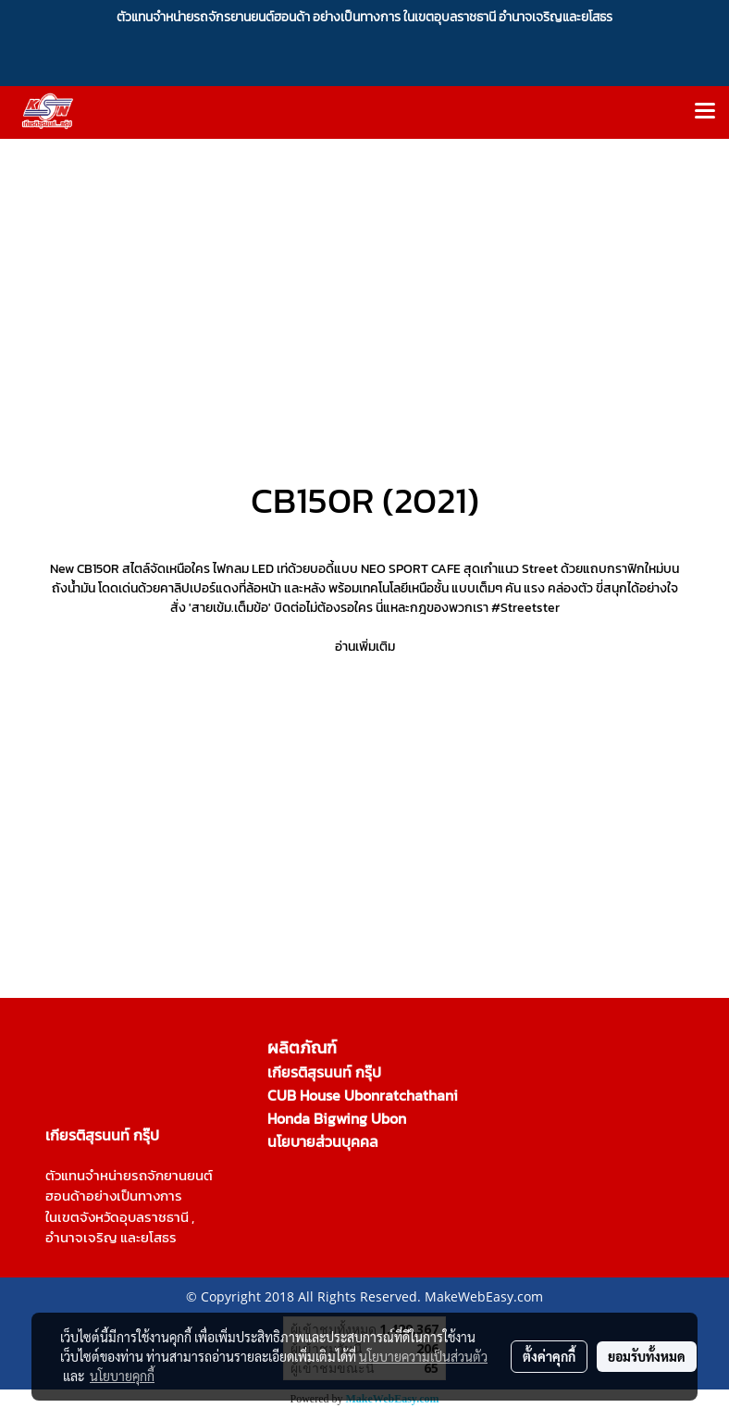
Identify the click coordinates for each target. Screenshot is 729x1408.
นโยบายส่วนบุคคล (322, 1141)
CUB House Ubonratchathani (362, 1095)
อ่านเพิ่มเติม (365, 646)
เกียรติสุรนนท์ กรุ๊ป (324, 1072)
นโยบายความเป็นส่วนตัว (423, 1356)
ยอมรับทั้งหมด (647, 1356)
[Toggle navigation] (705, 112)
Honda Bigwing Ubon (336, 1118)
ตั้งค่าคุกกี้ (549, 1356)
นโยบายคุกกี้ (122, 1375)
